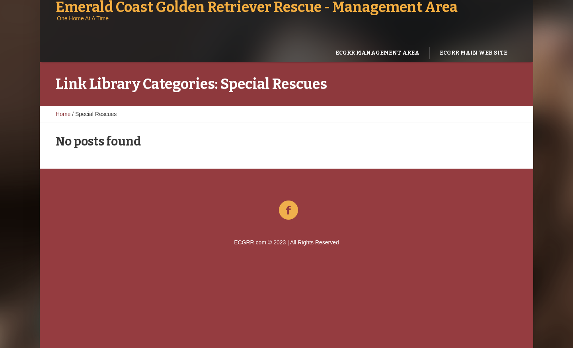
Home (63, 114)
